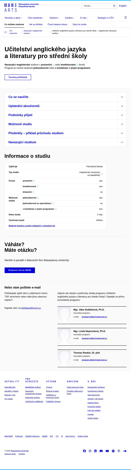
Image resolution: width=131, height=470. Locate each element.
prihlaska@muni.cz (31, 308)
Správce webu (10, 454)
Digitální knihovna (32, 436)
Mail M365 (8, 436)
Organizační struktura (96, 387)
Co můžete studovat (14, 24)
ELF (51, 436)
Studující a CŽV (106, 18)
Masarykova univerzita (20, 451)
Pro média (8, 399)
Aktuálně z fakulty (11, 391)
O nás (92, 381)
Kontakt (91, 414)
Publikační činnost (53, 401)
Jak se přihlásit (36, 24)
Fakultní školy (93, 403)
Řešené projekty (52, 391)
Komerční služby (94, 407)
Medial (44, 436)
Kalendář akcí (9, 387)
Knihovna (19, 436)
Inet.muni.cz (70, 436)
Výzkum (51, 381)
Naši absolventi (94, 395)
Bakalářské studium (33, 387)
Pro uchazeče (32, 380)
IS (62, 436)
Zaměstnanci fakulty (95, 391)
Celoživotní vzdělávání (34, 401)
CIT (57, 436)
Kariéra (72, 381)
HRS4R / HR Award (95, 399)
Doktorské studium (32, 398)
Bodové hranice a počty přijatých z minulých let (32, 226)
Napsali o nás (9, 395)
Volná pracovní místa (75, 387)
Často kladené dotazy (57, 24)
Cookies (22, 454)
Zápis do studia (79, 24)
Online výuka (83, 436)
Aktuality (11, 381)
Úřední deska (93, 418)
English (123, 5)
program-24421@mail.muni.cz (94, 317)
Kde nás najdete (94, 410)
